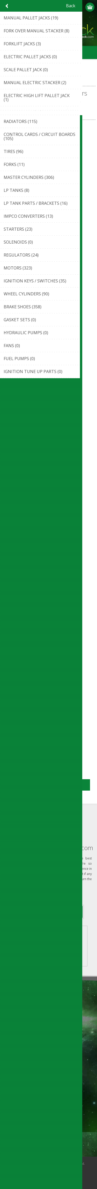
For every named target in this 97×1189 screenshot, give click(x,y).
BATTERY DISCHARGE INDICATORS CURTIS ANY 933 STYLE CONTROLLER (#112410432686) (48, 201)
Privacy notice (19, 1003)
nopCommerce (56, 1170)
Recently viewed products (28, 1121)
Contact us (16, 1037)
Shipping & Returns (23, 1045)
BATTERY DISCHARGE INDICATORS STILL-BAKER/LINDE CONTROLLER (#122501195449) (48, 734)
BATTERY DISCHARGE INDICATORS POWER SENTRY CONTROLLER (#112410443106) (48, 627)
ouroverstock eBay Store (28, 1012)
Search (13, 1138)
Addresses (16, 1087)
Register (70, 7)
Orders (13, 1096)
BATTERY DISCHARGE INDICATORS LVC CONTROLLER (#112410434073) (48, 521)
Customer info (19, 1079)
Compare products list (25, 1129)
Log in (80, 7)
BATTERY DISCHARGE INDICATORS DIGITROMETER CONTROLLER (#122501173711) (48, 307)
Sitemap (14, 1054)
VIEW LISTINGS (62, 945)
